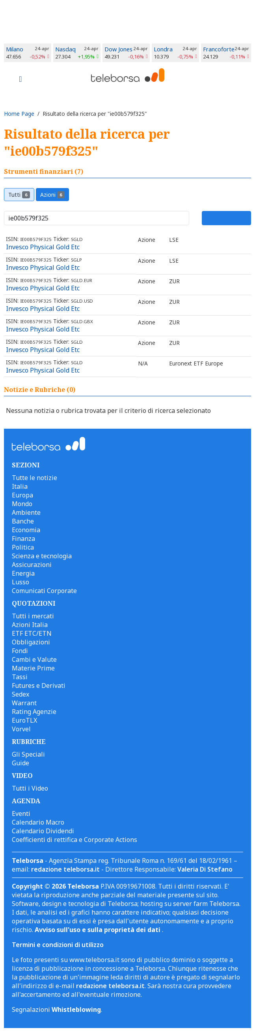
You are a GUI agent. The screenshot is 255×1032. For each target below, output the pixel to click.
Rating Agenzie (34, 711)
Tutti (19, 194)
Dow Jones (118, 49)
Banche (23, 521)
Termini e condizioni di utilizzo (58, 944)
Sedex (20, 694)
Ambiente (26, 512)
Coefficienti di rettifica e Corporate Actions (74, 839)
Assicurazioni (32, 564)
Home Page (19, 113)
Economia (26, 529)
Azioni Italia (30, 624)
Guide (20, 763)
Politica (23, 547)
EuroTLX (24, 720)
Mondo (22, 503)
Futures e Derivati (38, 685)
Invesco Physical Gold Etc (43, 247)
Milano (14, 49)
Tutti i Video (30, 788)
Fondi (20, 650)
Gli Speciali (28, 754)
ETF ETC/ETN (32, 633)
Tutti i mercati (33, 616)
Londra (163, 49)
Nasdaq (65, 49)
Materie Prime (33, 668)
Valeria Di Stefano (205, 869)
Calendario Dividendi (43, 831)
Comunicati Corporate (44, 590)
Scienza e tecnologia (42, 556)
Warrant (24, 703)
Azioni (52, 194)
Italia (20, 486)
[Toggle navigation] (20, 80)
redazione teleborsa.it (65, 869)
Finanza (23, 538)
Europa (22, 495)
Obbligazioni (31, 642)
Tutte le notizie (34, 477)
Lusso (20, 582)
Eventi (21, 813)
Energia (23, 573)
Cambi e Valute (34, 659)
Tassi (20, 676)
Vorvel (21, 729)
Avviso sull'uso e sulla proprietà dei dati (98, 929)
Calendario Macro (38, 822)
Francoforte (219, 49)
